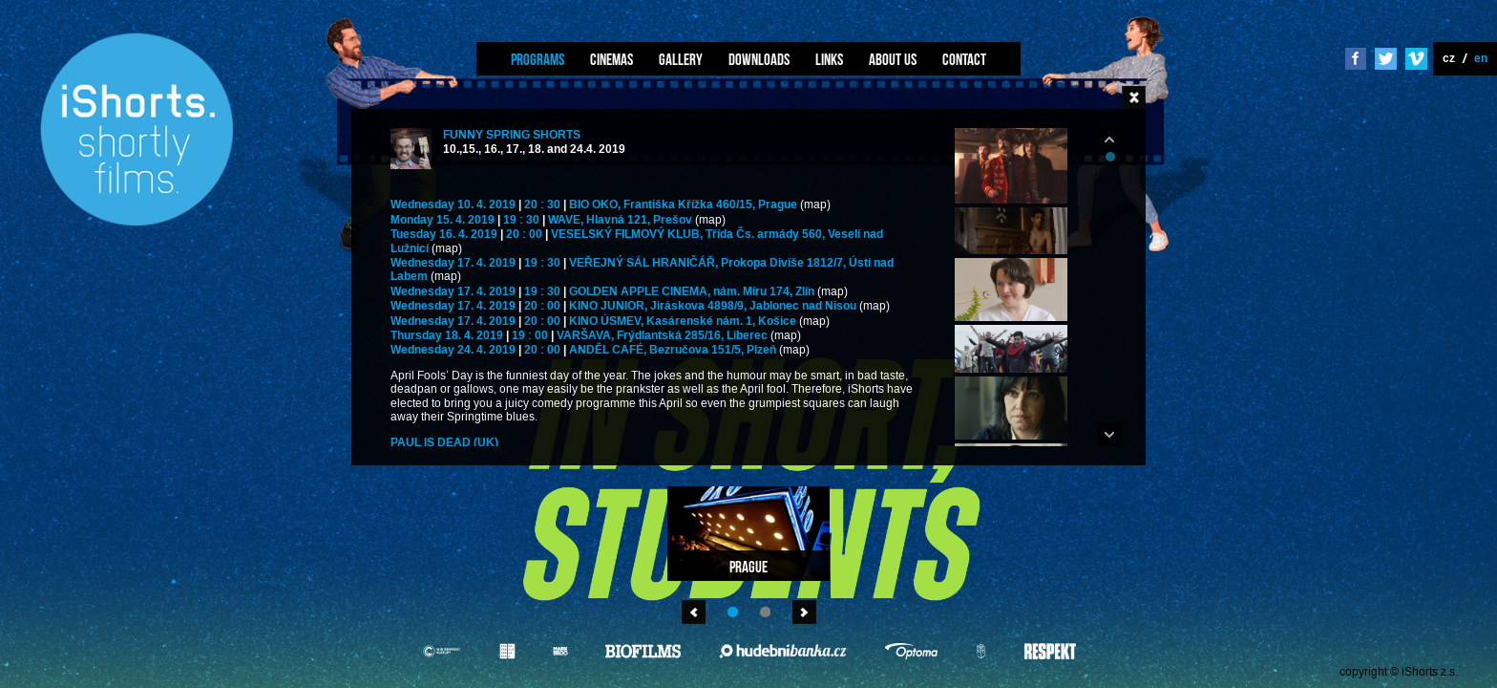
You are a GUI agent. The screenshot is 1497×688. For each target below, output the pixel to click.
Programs (537, 59)
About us (893, 59)
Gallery (681, 59)
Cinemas (611, 59)
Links (829, 59)
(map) (815, 205)
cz (1449, 58)
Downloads (759, 59)
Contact (964, 59)
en (1480, 58)
